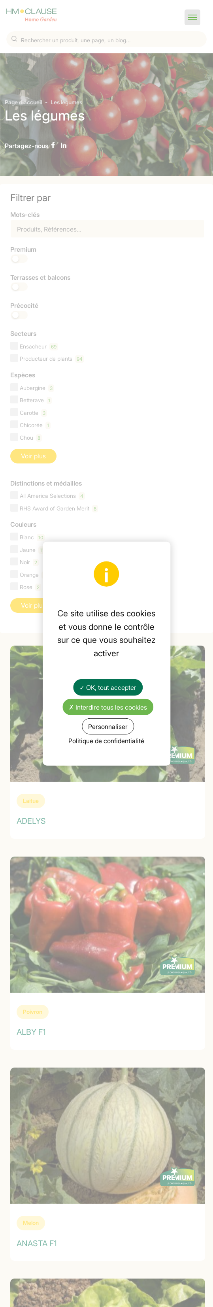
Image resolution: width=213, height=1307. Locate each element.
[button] (192, 17)
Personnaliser (108, 725)
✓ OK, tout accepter (107, 687)
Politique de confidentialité (106, 740)
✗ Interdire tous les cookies (108, 706)
